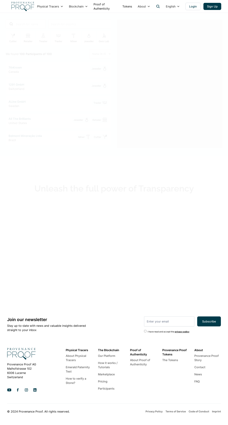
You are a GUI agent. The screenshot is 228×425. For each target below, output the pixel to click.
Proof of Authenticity (102, 6)
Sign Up (212, 6)
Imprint (216, 411)
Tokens (127, 6)
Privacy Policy (154, 411)
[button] (50, 6)
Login (193, 6)
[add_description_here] (26, 23)
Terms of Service (175, 411)
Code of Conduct (199, 411)
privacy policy (182, 331)
